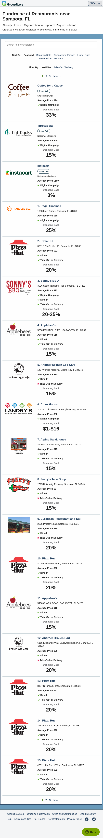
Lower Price (45, 58)
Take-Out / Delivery (64, 67)
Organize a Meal (15, 814)
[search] (51, 44)
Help (9, 819)
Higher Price (83, 55)
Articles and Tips (22, 819)
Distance (58, 58)
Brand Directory (87, 814)
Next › (57, 76)
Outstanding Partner (64, 55)
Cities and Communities (64, 814)
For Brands (39, 819)
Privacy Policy (74, 819)
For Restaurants (56, 819)
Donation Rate (43, 55)
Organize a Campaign (38, 814)
